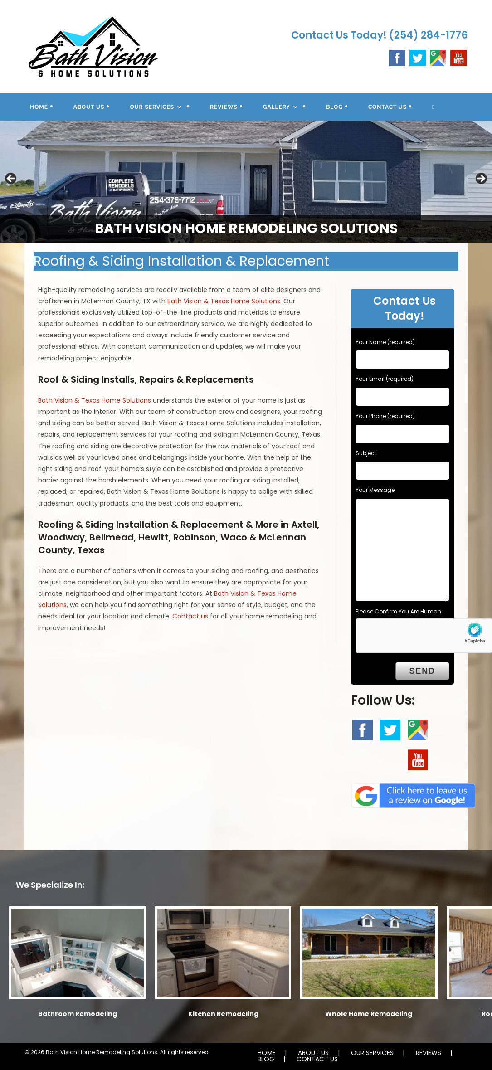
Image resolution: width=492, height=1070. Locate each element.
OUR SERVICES (372, 1052)
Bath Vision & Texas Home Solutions (223, 301)
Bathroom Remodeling (77, 1013)
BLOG (266, 1059)
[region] (246, 182)
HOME (267, 1052)
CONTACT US (317, 1059)
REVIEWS (428, 1052)
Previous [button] (11, 179)
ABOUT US (313, 1052)
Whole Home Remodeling (368, 1013)
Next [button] (480, 179)
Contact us (190, 616)
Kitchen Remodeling (223, 1013)
